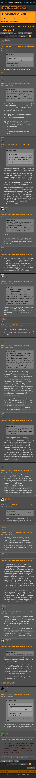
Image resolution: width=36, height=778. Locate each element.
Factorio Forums (14, 13)
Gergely (6, 687)
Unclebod (3, 76)
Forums (14, 2)
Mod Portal (27, 2)
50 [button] (27, 36)
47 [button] (19, 36)
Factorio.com (5, 2)
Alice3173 (7, 207)
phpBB (13, 774)
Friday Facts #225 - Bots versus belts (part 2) (18, 28)
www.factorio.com (6, 16)
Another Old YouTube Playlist (8, 683)
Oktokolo (7, 39)
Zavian (2, 338)
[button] (11, 36)
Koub (2, 732)
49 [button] (24, 36)
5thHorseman (8, 639)
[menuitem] (7, 19)
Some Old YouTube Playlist (7, 682)
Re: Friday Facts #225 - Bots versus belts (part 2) (17, 47)
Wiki (20, 2)
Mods (2, 72)
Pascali (2, 137)
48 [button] (22, 36)
